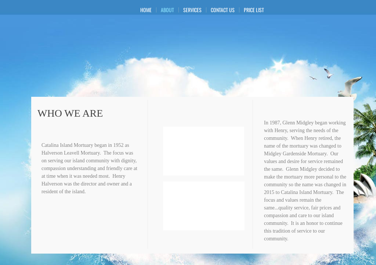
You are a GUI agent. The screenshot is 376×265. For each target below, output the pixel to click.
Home (146, 10)
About (167, 10)
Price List (254, 10)
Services (192, 10)
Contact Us (223, 10)
